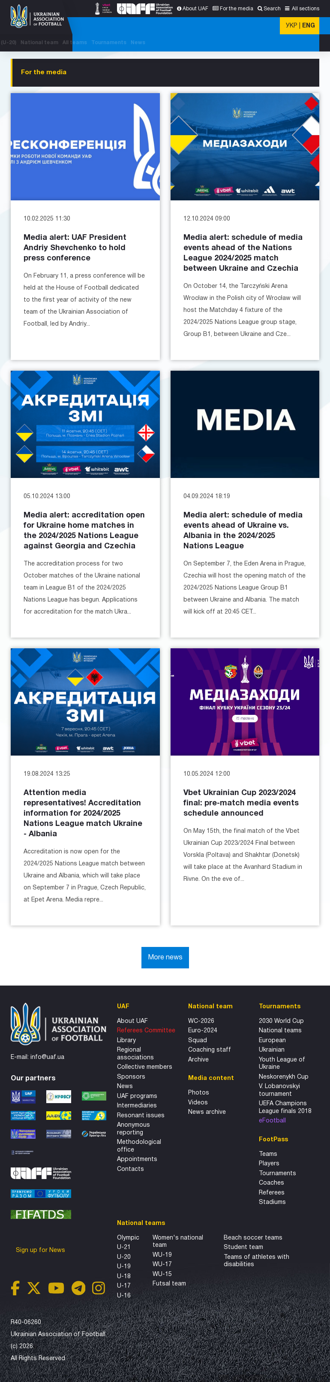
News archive (207, 1112)
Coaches (271, 1183)
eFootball (272, 1121)
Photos (198, 1093)
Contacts (130, 1169)
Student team (243, 1247)
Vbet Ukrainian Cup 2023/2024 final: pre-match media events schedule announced (241, 803)
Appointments (137, 1159)
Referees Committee (146, 1031)
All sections (305, 8)
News (312, 42)
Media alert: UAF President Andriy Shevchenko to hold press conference (75, 248)
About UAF (195, 8)
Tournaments (282, 42)
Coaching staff (209, 1050)
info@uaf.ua (47, 1057)
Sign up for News (41, 1250)
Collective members (144, 1067)
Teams (268, 1154)
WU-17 (162, 1264)
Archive (198, 1060)
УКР (291, 26)
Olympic (128, 1238)
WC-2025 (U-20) (170, 42)
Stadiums (272, 1202)
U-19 (124, 1267)
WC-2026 (201, 1021)
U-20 (124, 1257)
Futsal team (169, 1284)
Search (272, 8)
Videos (198, 1103)
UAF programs (137, 1096)
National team (213, 42)
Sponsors (131, 1077)
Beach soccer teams (253, 1238)
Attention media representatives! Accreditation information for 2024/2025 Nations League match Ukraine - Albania (83, 813)
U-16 (124, 1296)
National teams (280, 1031)
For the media (236, 8)
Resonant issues (141, 1116)
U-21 (124, 1247)
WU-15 (162, 1274)
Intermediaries (137, 1106)
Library (126, 1040)
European (272, 1040)
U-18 (124, 1276)
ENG (308, 26)
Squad (197, 1040)
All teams (249, 42)
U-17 (124, 1286)
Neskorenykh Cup (284, 1077)
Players (269, 1164)
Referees (272, 1193)
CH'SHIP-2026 (128, 42)
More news (165, 958)
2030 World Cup (281, 1021)
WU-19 (162, 1255)
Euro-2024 (202, 1031)
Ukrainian (272, 1050)
